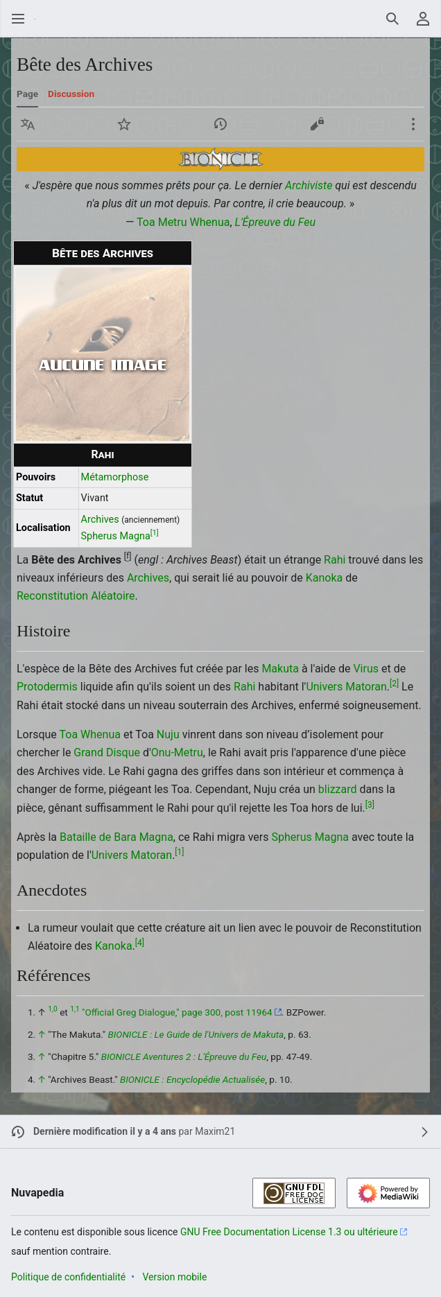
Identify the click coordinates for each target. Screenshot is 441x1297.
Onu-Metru (177, 752)
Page (27, 93)
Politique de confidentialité (68, 1276)
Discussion (71, 93)
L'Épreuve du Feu (275, 222)
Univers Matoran (346, 686)
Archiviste (308, 185)
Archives (100, 519)
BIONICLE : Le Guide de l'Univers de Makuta (196, 1034)
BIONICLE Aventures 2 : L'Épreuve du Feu (184, 1056)
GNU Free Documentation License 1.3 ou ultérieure (289, 1231)
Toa (68, 734)
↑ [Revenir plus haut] (42, 1034)
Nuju (168, 734)
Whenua (210, 222)
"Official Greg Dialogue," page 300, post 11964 (177, 1012)
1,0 (52, 1009)
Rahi (102, 454)
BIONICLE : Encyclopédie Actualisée (192, 1079)
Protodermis (47, 686)
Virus (366, 668)
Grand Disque (107, 752)
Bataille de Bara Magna (116, 837)
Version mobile (174, 1276)
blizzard (337, 789)
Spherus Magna (115, 536)
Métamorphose (115, 477)
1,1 (74, 1009)
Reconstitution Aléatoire (76, 595)
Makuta (280, 668)
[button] (27, 124)
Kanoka (324, 577)
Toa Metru (162, 222)
